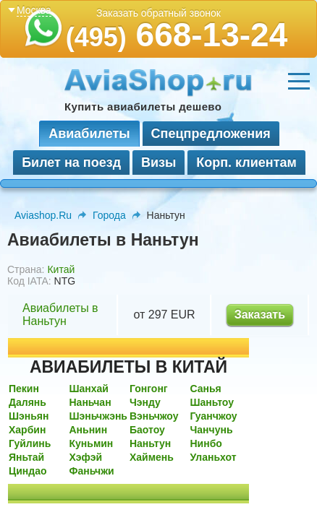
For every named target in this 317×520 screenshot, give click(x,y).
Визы (158, 162)
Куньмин (91, 443)
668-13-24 (177, 34)
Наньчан (90, 402)
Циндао (28, 471)
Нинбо (205, 443)
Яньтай (26, 457)
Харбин (27, 430)
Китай (61, 269)
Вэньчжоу (154, 416)
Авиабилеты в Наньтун (60, 314)
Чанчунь (211, 430)
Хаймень (152, 457)
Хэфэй (85, 457)
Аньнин (88, 430)
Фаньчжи (91, 471)
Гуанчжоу (213, 416)
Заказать (259, 314)
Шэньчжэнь (98, 416)
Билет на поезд (71, 162)
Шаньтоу (212, 402)
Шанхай (89, 388)
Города (109, 215)
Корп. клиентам (246, 162)
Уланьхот (213, 457)
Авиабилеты (89, 133)
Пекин (24, 388)
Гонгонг (149, 388)
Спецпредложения (211, 133)
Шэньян (29, 416)
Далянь (27, 402)
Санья (205, 388)
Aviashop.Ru (43, 215)
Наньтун (150, 443)
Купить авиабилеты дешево (142, 106)
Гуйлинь (30, 443)
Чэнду (145, 402)
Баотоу (147, 430)
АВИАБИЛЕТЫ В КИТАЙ (128, 367)
